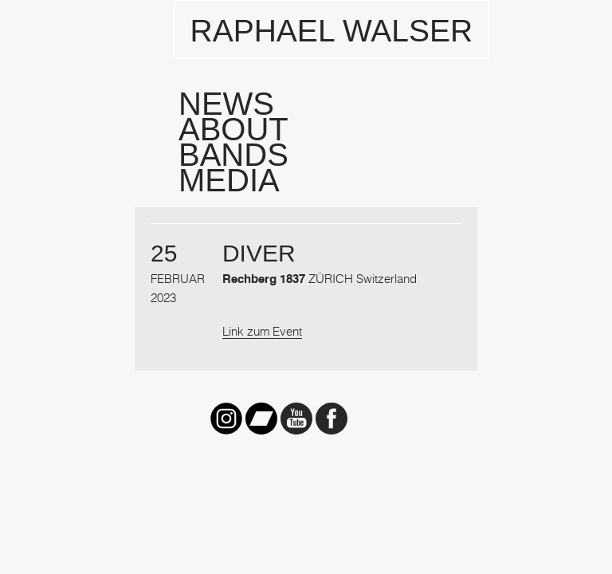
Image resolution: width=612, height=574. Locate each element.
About (233, 129)
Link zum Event (262, 331)
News (226, 103)
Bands (233, 154)
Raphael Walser (331, 31)
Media (229, 180)
